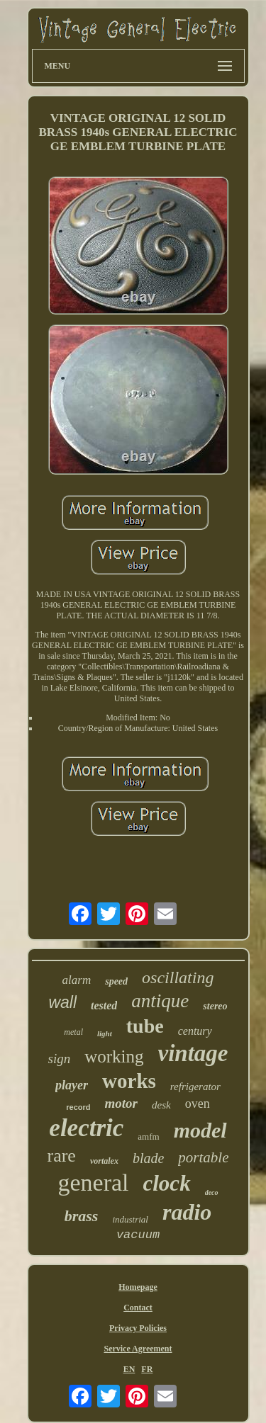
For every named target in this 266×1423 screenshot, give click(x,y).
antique (160, 1000)
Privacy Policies (138, 1328)
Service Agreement (138, 1349)
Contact (138, 1308)
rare (61, 1155)
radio (186, 1212)
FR (147, 1369)
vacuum (138, 1235)
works (129, 1081)
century (195, 1031)
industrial (130, 1219)
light (104, 1033)
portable (203, 1157)
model (200, 1130)
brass (82, 1216)
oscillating (178, 977)
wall (62, 1002)
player (71, 1085)
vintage (193, 1053)
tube (145, 1026)
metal (73, 1032)
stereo (215, 1006)
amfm (148, 1136)
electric (86, 1128)
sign (59, 1058)
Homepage (137, 1287)
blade (148, 1158)
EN (129, 1369)
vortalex (104, 1161)
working (113, 1056)
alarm (77, 980)
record (78, 1107)
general (92, 1182)
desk (161, 1105)
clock (167, 1183)
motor (121, 1103)
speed (116, 981)
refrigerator (195, 1086)
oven (197, 1103)
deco (211, 1192)
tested (104, 1005)
